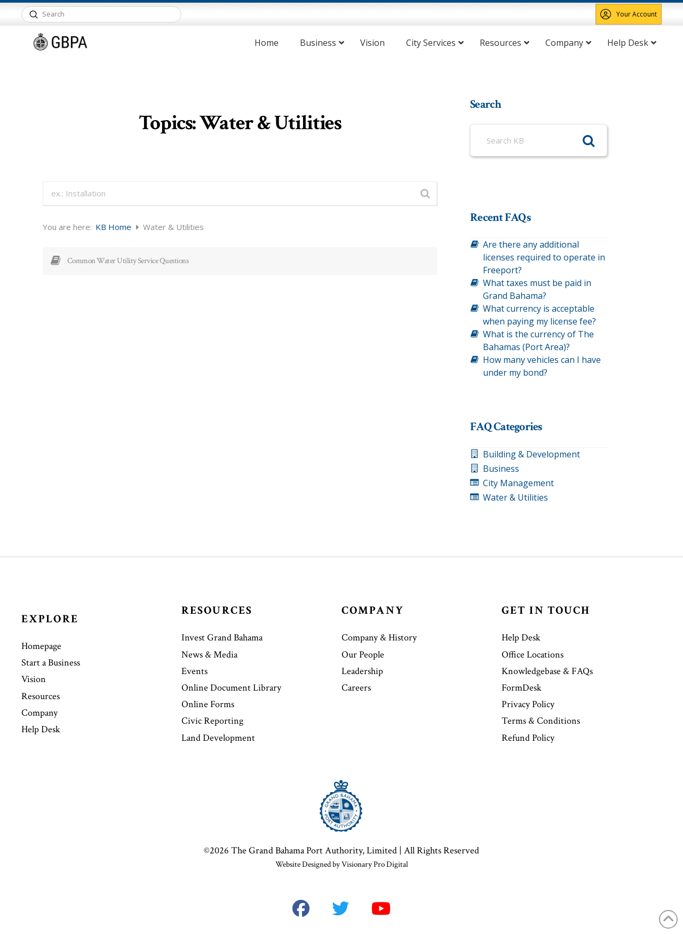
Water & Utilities (515, 497)
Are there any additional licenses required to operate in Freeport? (544, 257)
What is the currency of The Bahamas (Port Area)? (538, 340)
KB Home (114, 226)
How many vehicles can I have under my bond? (542, 366)
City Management (518, 483)
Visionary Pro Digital (375, 864)
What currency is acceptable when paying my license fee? (539, 315)
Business (501, 468)
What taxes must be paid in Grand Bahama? (537, 289)
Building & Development (531, 454)
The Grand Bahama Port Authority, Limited (314, 850)
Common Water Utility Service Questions (127, 261)
